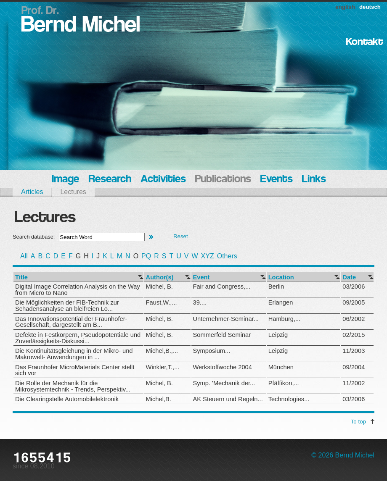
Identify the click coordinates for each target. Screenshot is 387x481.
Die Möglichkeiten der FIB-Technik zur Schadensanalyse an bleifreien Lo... (67, 305)
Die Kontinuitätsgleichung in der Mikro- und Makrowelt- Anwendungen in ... (74, 353)
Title (21, 277)
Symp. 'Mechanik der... (224, 383)
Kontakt (364, 42)
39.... (200, 302)
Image (65, 179)
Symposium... (212, 350)
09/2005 (353, 302)
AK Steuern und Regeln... (228, 399)
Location (281, 277)
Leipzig (278, 334)
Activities (163, 179)
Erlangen (280, 302)
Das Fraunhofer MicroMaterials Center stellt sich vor (74, 370)
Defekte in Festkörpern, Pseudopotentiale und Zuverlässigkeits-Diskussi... (77, 337)
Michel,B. (158, 399)
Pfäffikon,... (283, 383)
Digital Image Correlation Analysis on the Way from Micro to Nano (77, 289)
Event (201, 277)
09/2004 (353, 367)
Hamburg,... (284, 318)
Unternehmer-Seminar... (226, 318)
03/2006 (353, 286)
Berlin (276, 286)
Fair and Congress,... (222, 286)
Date (349, 277)
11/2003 (353, 350)
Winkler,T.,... (163, 367)
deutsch (370, 7)
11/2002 (353, 383)
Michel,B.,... (162, 350)
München (281, 367)
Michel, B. (159, 286)
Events (276, 179)
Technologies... (289, 399)
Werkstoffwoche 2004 (222, 367)
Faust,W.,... (161, 302)
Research (109, 179)
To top (358, 421)
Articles (32, 191)
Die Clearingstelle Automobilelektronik (67, 399)
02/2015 (353, 334)
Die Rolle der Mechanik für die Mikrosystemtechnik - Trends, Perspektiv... (72, 386)
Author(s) (160, 277)
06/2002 (353, 318)
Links (314, 179)
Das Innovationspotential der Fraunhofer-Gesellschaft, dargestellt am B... (71, 322)
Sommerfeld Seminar (222, 334)
